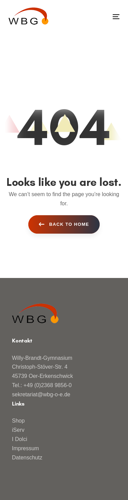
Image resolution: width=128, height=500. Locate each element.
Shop (18, 421)
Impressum (25, 448)
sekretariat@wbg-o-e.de (41, 394)
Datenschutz (27, 457)
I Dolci (19, 439)
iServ (18, 430)
